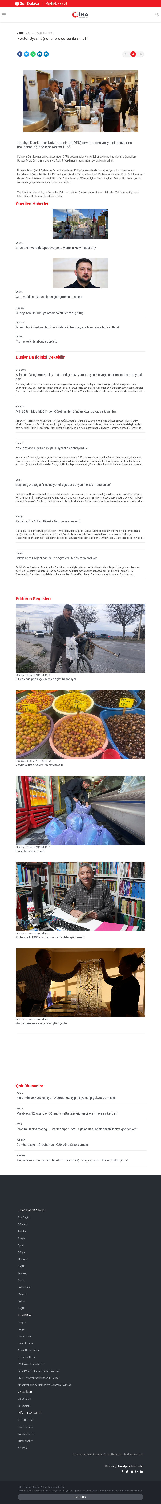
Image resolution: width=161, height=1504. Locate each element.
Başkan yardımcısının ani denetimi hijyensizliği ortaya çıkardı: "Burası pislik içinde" (72, 1160)
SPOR (19, 1124)
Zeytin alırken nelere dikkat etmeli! (39, 765)
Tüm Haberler (25, 1441)
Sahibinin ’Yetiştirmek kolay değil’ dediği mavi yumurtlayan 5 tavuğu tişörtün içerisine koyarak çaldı (79, 377)
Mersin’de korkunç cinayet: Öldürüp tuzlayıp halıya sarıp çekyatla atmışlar (66, 1098)
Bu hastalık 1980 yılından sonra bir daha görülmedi (50, 937)
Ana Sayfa (24, 1217)
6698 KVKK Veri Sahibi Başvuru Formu (38, 1378)
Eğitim (21, 1301)
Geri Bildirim (80, 1497)
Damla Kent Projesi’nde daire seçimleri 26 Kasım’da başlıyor (56, 558)
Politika (22, 1231)
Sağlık (21, 1266)
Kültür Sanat (24, 1287)
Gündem (22, 1224)
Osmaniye (21, 370)
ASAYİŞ (20, 1093)
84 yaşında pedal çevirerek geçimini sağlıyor (46, 679)
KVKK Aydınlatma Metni (31, 1364)
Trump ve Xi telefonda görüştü (36, 341)
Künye (21, 1329)
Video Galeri (24, 1399)
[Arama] (157, 14)
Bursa (19, 480)
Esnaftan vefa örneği (30, 851)
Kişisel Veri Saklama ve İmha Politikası (38, 1371)
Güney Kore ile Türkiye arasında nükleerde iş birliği (50, 313)
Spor (20, 1245)
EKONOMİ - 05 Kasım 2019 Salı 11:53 (33, 761)
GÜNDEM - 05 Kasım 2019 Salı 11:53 (33, 675)
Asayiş (21, 1238)
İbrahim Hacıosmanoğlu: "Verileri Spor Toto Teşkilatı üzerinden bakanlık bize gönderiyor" (77, 1129)
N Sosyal (22, 1448)
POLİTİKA (21, 1140)
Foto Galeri (24, 1406)
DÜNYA (19, 243)
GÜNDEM (20, 322)
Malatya (19, 516)
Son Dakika (27, 3)
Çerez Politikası (26, 1357)
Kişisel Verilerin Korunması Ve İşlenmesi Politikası (44, 1385)
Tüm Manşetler (26, 1434)
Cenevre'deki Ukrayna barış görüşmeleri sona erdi (49, 297)
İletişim (22, 1322)
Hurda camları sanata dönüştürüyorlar (41, 1023)
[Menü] (4, 14)
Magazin (22, 1294)
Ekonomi (22, 1259)
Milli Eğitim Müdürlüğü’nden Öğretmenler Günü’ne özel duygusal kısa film (66, 411)
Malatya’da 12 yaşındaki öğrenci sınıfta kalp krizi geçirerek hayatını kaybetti (67, 1113)
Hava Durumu (25, 1427)
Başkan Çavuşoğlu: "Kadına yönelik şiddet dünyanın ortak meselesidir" (63, 485)
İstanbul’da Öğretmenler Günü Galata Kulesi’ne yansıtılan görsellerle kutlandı (68, 327)
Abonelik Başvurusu (29, 1350)
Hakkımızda (24, 1336)
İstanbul (19, 553)
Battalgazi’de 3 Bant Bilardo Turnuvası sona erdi (48, 521)
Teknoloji (23, 1273)
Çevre (21, 1280)
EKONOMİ (20, 308)
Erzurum (20, 406)
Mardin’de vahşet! (56, 3)
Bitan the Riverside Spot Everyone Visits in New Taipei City (56, 248)
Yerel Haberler (26, 1420)
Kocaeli (19, 443)
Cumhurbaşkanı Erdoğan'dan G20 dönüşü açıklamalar (53, 1144)
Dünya (21, 1252)
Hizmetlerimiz (25, 1343)
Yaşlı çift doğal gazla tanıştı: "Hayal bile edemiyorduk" (52, 448)
